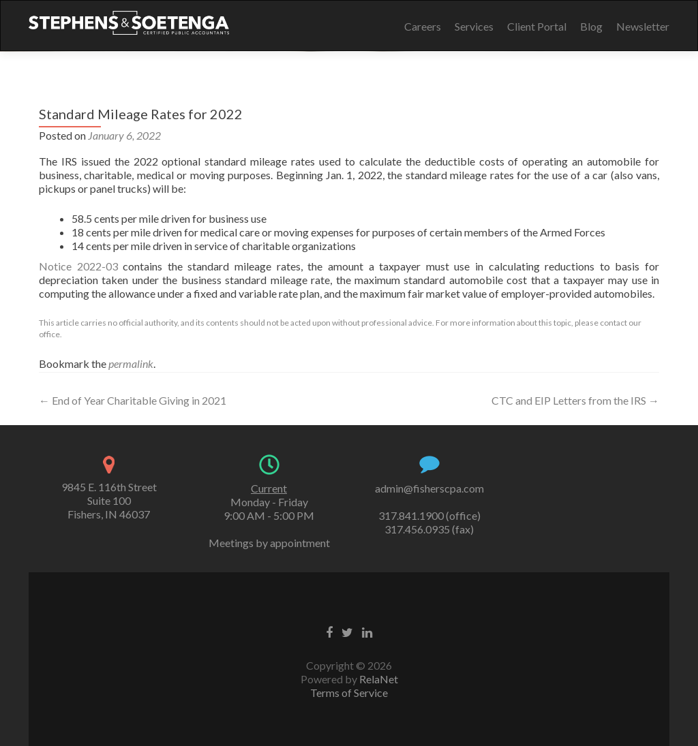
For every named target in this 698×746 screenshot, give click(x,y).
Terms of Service (349, 692)
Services (474, 26)
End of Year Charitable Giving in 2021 (132, 400)
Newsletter (642, 26)
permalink (130, 363)
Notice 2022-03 (78, 266)
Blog (591, 26)
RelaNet (378, 678)
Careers (422, 26)
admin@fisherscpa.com (429, 488)
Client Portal (536, 26)
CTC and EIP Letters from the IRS (575, 400)
